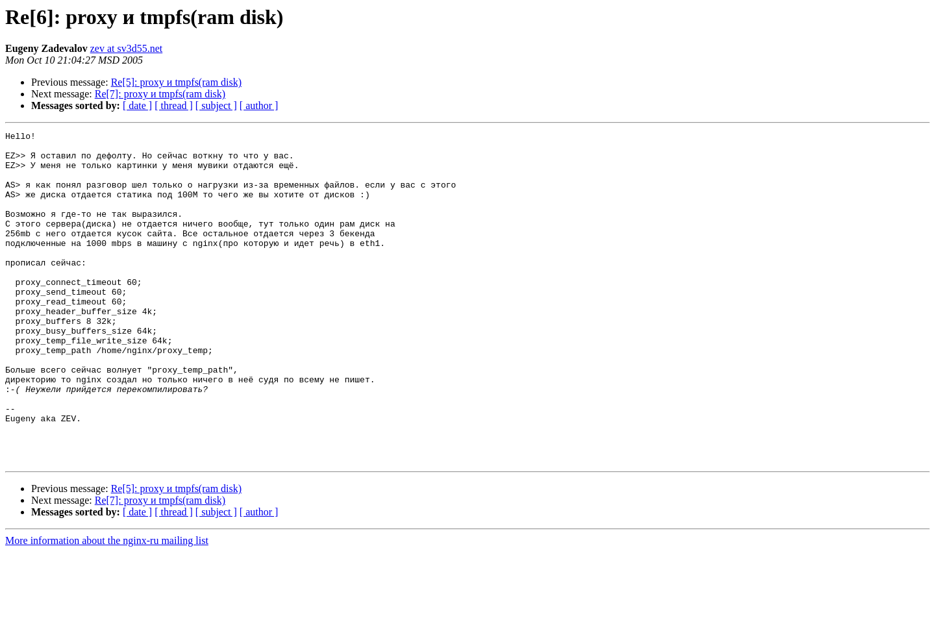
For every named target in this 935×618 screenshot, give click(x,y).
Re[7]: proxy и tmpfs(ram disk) (160, 93)
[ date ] (137, 105)
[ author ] (259, 105)
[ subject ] (216, 105)
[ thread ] (174, 105)
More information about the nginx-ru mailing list (106, 606)
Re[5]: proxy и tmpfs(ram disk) (176, 82)
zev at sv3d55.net (126, 48)
